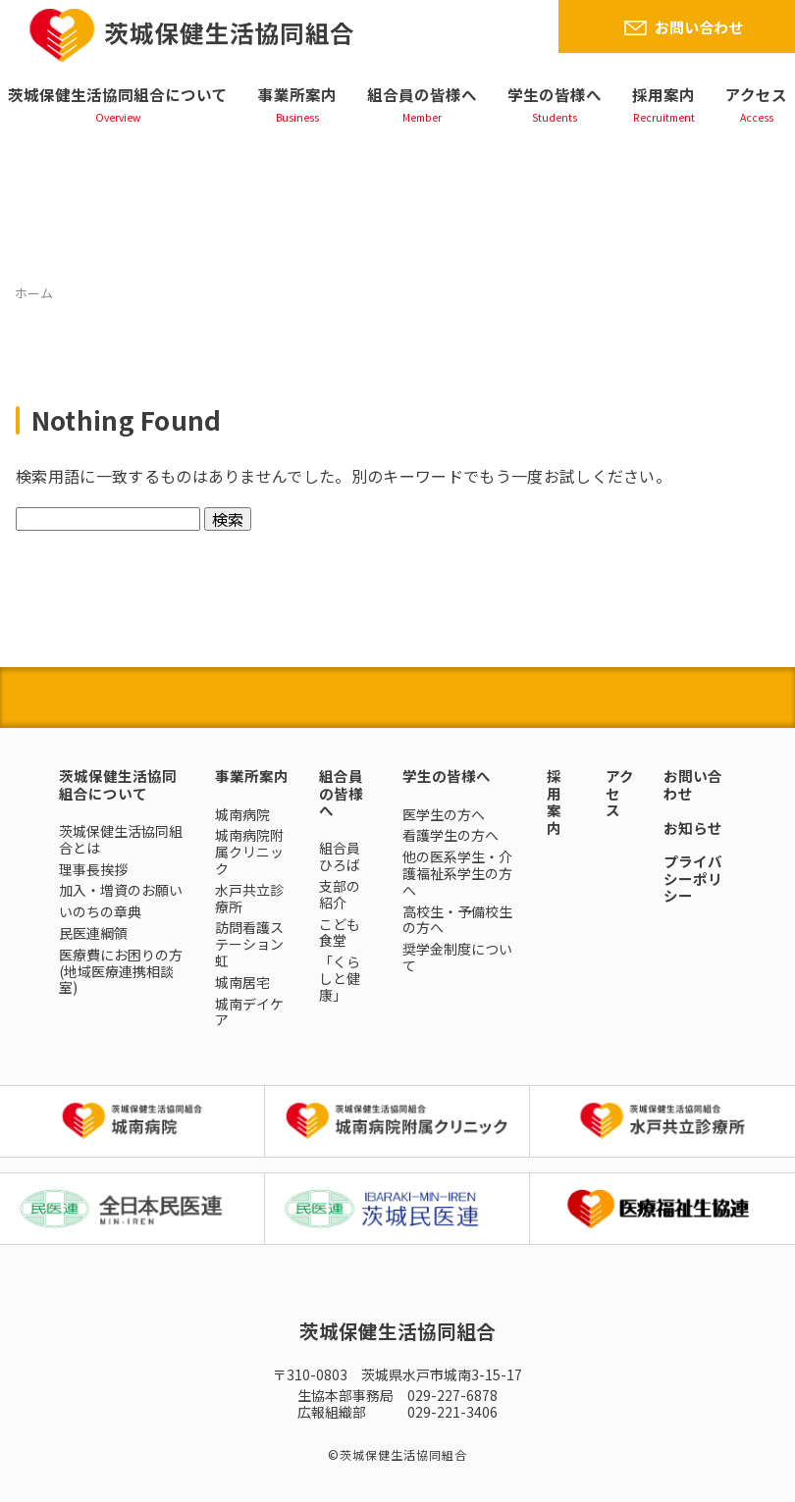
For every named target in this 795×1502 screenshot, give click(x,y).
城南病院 (242, 814)
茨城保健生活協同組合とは (121, 839)
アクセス (756, 94)
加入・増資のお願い (121, 890)
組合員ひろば (339, 856)
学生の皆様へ (554, 94)
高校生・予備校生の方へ (457, 920)
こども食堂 (339, 932)
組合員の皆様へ (422, 94)
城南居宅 (242, 982)
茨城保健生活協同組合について (118, 94)
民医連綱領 (93, 933)
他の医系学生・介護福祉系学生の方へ (457, 873)
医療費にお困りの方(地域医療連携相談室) (121, 971)
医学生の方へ (443, 814)
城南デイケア (249, 1012)
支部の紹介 (339, 894)
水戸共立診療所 (249, 898)
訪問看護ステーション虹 (249, 943)
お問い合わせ (699, 27)
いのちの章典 (100, 911)
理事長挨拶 (93, 869)
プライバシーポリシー (692, 878)
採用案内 (663, 94)
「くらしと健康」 (339, 978)
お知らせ (692, 827)
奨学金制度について (457, 957)
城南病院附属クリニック (249, 851)
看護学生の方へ (450, 835)
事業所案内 (297, 94)
